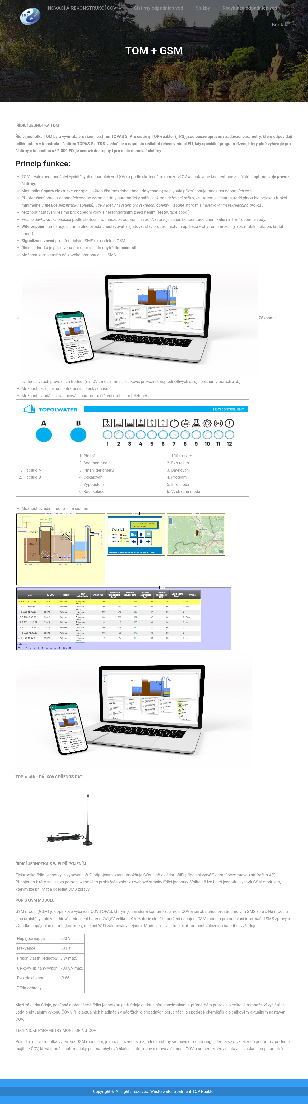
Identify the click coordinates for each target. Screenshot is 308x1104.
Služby (203, 8)
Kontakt (280, 24)
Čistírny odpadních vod (158, 8)
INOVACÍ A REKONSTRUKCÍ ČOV (81, 8)
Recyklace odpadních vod (250, 8)
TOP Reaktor (203, 1091)
